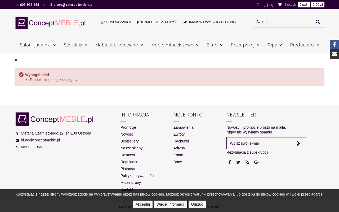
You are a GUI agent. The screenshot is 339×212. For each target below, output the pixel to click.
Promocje (128, 127)
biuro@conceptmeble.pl (73, 4)
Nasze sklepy (131, 148)
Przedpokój (242, 44)
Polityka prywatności (137, 176)
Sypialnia (73, 44)
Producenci (302, 44)
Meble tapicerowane (116, 44)
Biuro (212, 44)
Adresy (179, 148)
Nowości (128, 134)
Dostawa (128, 155)
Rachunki (181, 141)
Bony (177, 162)
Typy (272, 44)
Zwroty (179, 134)
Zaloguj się (265, 4)
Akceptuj (143, 204)
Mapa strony (131, 182)
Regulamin (129, 162)
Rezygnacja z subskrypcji (247, 152)
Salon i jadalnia (35, 44)
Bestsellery (130, 141)
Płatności (128, 169)
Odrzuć (197, 204)
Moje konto (188, 114)
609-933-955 (29, 4)
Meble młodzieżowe (172, 44)
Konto (178, 155)
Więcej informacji (171, 204)
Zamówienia (183, 127)
